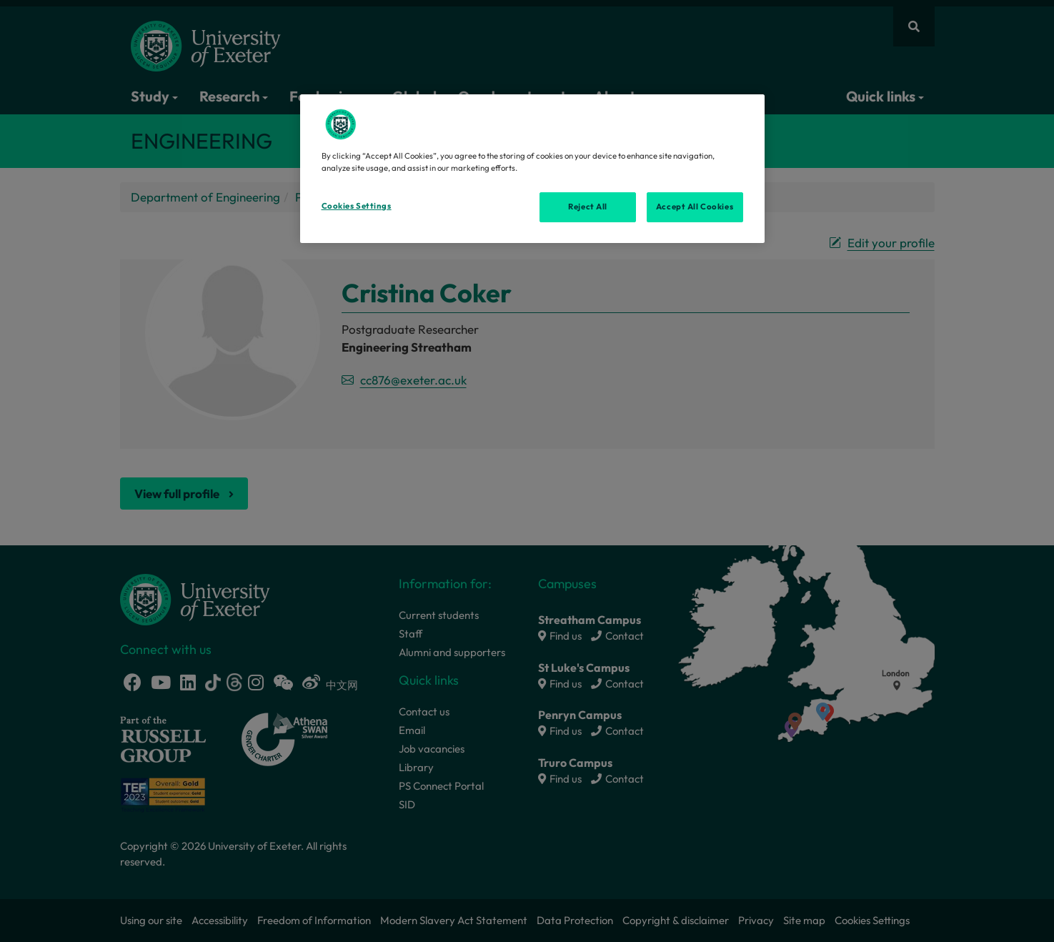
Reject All (587, 207)
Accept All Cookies (694, 207)
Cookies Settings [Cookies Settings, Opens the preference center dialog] (357, 206)
